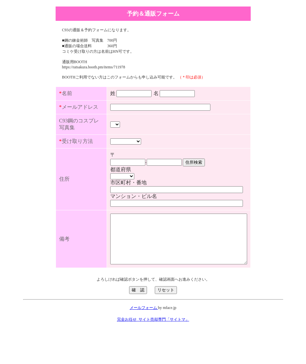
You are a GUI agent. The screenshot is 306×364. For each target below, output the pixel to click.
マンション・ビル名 (117, 216)
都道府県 (104, 190)
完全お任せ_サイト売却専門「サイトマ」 (153, 349)
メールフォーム (144, 338)
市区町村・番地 (112, 203)
